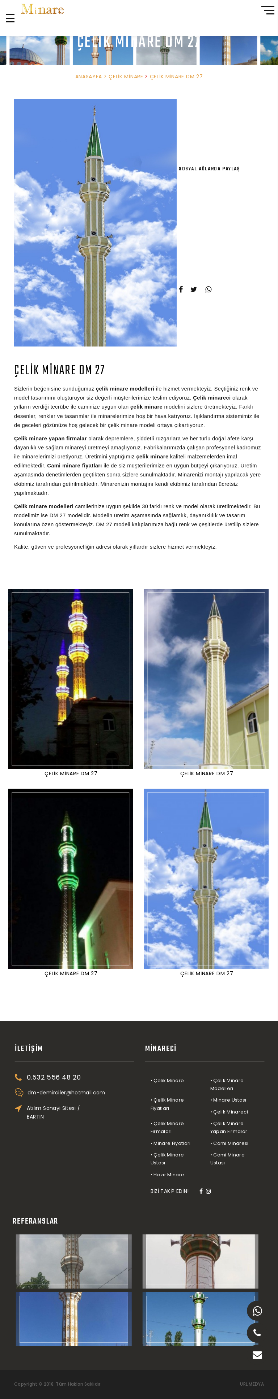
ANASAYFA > (91, 76)
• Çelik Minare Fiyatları (190, 1104)
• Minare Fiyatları (193, 1143)
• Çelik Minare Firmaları (190, 1127)
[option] (95, 223)
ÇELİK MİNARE (127, 76)
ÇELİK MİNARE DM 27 (176, 76)
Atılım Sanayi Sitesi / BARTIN (76, 1112)
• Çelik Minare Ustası (190, 1158)
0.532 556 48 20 (51, 27)
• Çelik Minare (190, 1080)
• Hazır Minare (190, 1174)
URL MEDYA (252, 1384)
